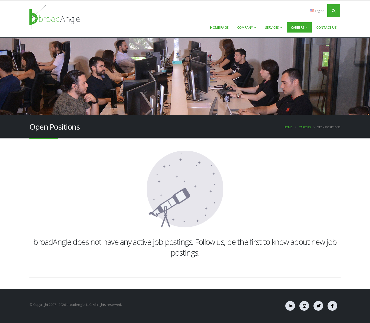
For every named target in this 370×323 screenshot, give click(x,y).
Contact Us (326, 27)
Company (245, 27)
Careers (297, 27)
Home (288, 127)
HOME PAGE (219, 27)
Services (272, 27)
